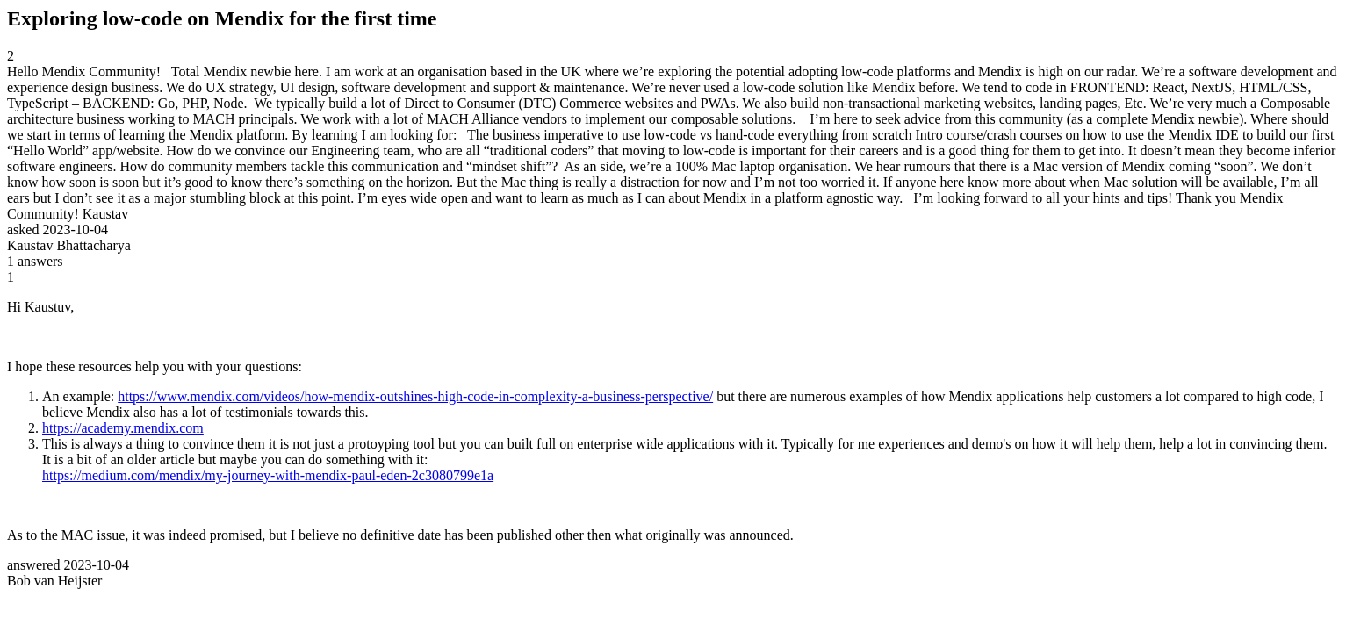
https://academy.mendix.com (123, 427)
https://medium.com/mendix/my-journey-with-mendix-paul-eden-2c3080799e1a (267, 475)
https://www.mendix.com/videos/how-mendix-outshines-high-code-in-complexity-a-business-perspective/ (415, 396)
